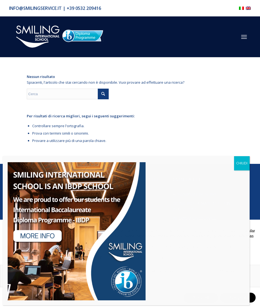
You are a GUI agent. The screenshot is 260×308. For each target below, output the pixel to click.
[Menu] (244, 36)
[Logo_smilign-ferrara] (37, 36)
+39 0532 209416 (84, 8)
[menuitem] (244, 36)
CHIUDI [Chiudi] (241, 163)
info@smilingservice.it (35, 8)
